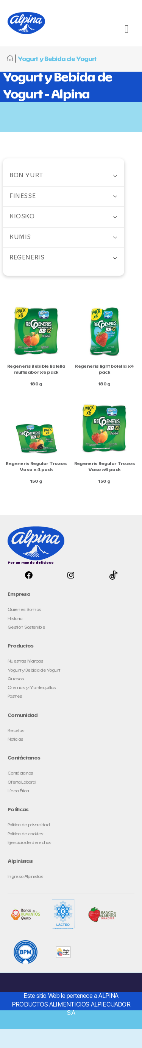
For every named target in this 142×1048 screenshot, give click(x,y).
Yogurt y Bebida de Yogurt (34, 670)
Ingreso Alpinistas (25, 876)
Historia (15, 618)
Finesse (22, 196)
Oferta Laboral (22, 782)
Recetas (16, 730)
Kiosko (22, 216)
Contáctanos (20, 773)
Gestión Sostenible (26, 627)
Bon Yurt (26, 175)
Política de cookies (25, 834)
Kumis (20, 237)
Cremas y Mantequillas (32, 687)
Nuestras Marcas (25, 661)
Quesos (16, 679)
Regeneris (26, 257)
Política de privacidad (29, 824)
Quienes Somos (24, 609)
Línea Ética (18, 791)
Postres (15, 696)
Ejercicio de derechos (29, 842)
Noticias (15, 739)
